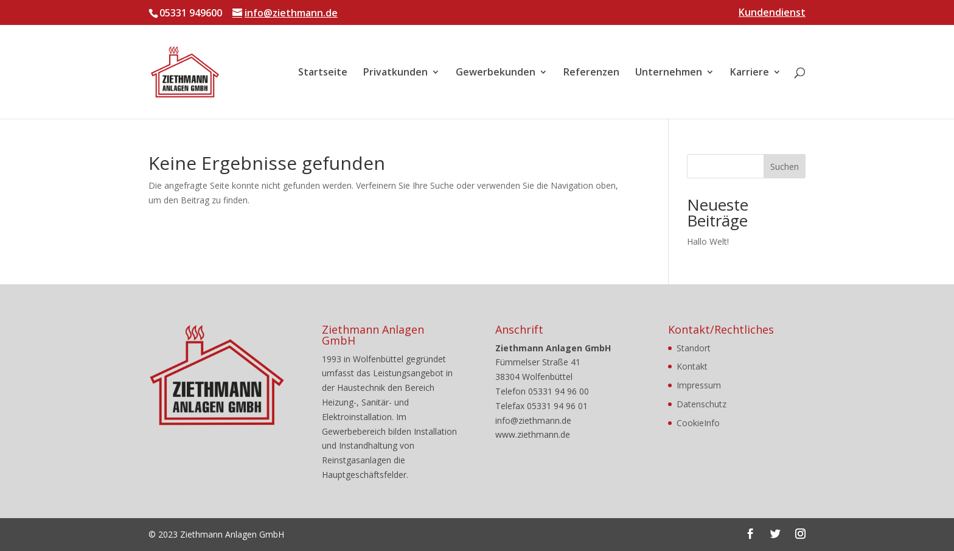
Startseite (322, 73)
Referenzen (591, 73)
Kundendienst (772, 13)
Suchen (784, 166)
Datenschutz (701, 404)
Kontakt (692, 366)
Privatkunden (395, 73)
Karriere (749, 73)
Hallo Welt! (708, 241)
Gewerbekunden (495, 73)
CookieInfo (698, 423)
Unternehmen (668, 73)
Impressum (699, 385)
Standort (694, 348)
